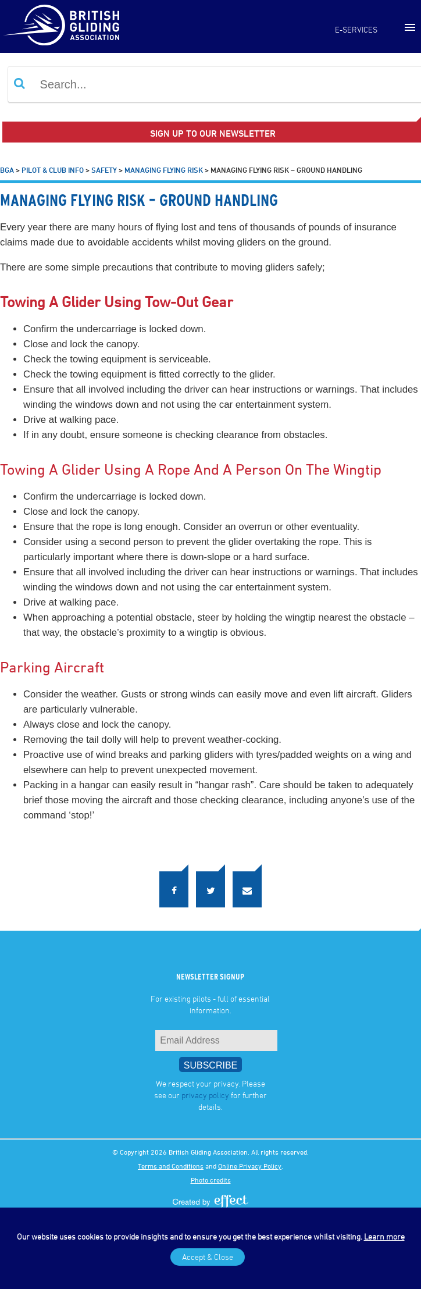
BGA (7, 170)
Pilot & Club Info (53, 170)
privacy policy (205, 1095)
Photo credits (211, 1180)
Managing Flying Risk (163, 170)
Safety (104, 170)
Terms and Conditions (171, 1166)
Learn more (384, 1236)
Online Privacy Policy (249, 1166)
